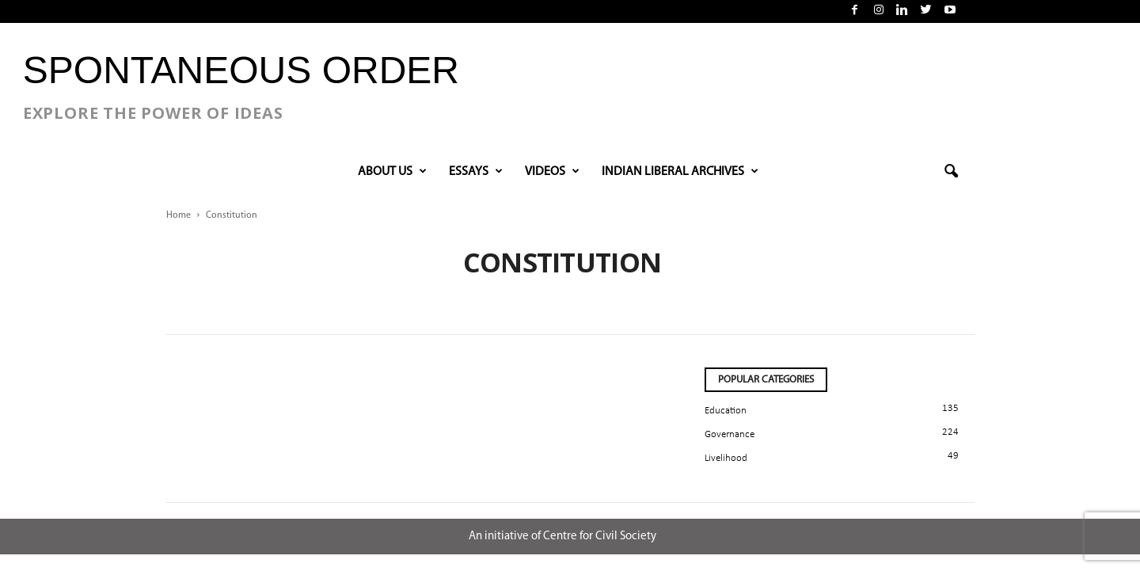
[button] (950, 171)
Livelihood (726, 458)
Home (178, 215)
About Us (392, 171)
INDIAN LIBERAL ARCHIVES (680, 171)
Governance (729, 434)
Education (726, 410)
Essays (476, 171)
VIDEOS (552, 171)
